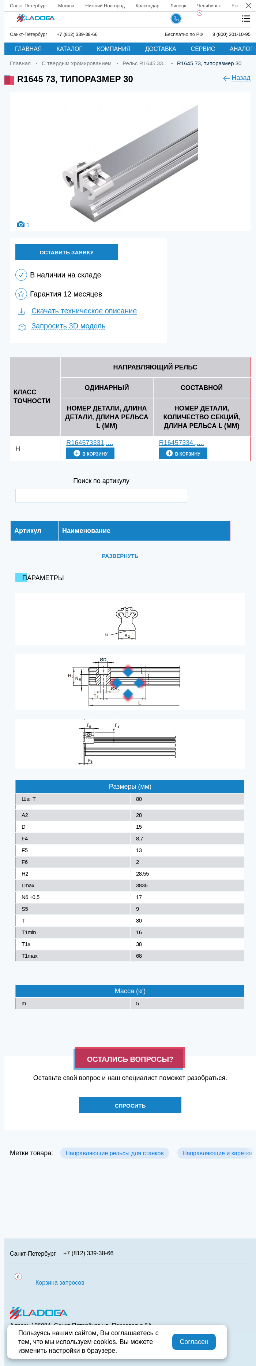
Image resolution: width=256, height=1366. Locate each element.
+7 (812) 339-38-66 (88, 1253)
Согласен (194, 1341)
